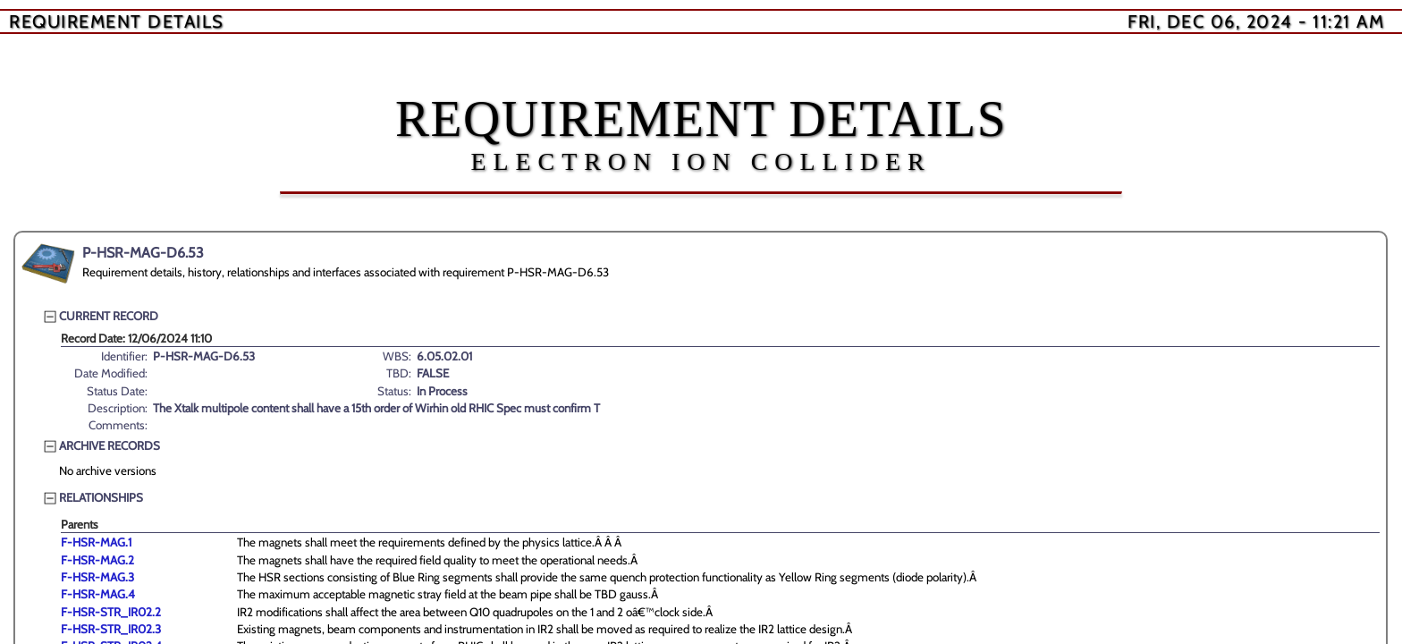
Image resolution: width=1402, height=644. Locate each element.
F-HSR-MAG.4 (98, 594)
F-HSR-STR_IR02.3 (111, 629)
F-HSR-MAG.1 (96, 542)
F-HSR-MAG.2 (97, 560)
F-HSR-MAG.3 (97, 577)
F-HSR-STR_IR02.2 (111, 612)
